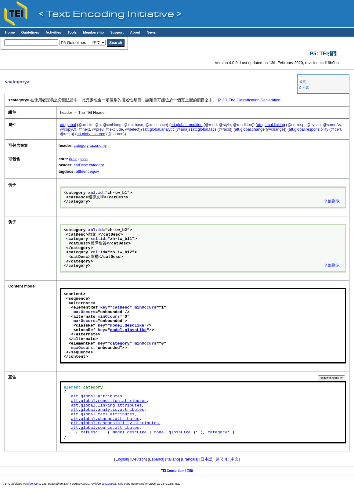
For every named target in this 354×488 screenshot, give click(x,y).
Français (189, 459)
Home (10, 32)
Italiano (172, 459)
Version (28, 483)
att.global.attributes (96, 396)
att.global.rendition (187, 124)
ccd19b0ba (109, 483)
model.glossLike (128, 330)
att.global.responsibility (308, 129)
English (121, 459)
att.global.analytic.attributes (107, 410)
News (151, 32)
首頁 (302, 82)
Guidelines (30, 32)
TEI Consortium (172, 470)
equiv (94, 171)
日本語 (206, 459)
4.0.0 (37, 483)
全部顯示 (332, 201)
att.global (68, 124)
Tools (72, 32)
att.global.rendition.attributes (109, 401)
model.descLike (127, 325)
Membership (93, 32)
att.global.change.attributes (105, 419)
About (135, 32)
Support (117, 32)
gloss (83, 159)
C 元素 (304, 87)
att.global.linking (271, 124)
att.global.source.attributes (105, 428)
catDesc (81, 165)
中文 (235, 459)
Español (156, 459)
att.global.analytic (159, 129)
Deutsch (139, 459)
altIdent (82, 171)
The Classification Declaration (249, 100)
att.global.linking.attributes (106, 405)
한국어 (221, 459)
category (81, 145)
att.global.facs (204, 129)
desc (73, 159)
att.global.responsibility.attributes (115, 423)
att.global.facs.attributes (103, 414)
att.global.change (250, 129)
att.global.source (91, 134)
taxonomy (98, 145)
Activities (53, 32)
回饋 (190, 470)
